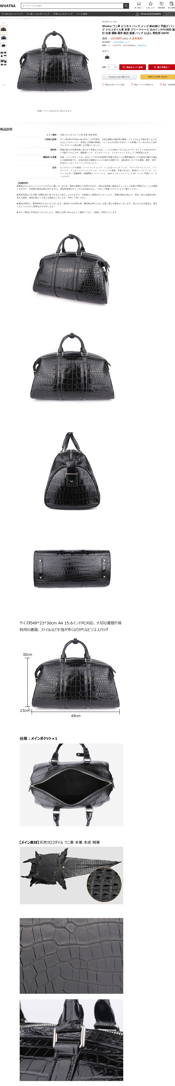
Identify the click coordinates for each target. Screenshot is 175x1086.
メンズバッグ (5, 19)
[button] (3, 23)
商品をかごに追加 (133, 67)
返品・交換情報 (167, 84)
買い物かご (138, 5)
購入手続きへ (162, 67)
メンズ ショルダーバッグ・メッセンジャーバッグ (35, 19)
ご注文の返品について (121, 42)
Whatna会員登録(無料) (151, 14)
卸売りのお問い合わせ (157, 77)
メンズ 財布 (81, 14)
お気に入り (150, 5)
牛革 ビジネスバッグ (63, 14)
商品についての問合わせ (142, 84)
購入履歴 (171, 5)
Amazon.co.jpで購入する (119, 77)
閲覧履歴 (161, 5)
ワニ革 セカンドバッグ (12, 14)
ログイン (169, 14)
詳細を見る (142, 45)
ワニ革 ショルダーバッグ (38, 14)
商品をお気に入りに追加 (113, 84)
